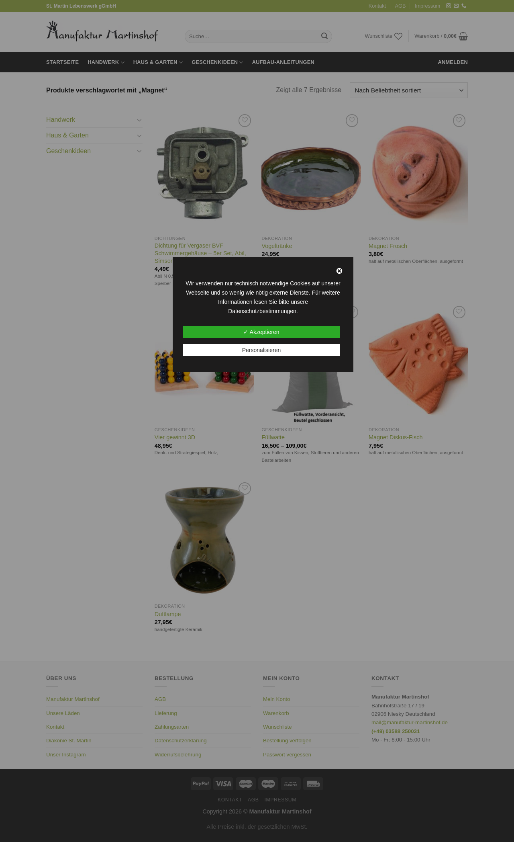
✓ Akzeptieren (261, 332)
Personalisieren (261, 350)
